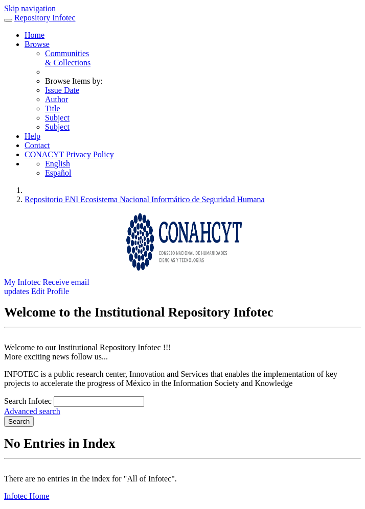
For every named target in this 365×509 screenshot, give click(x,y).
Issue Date (62, 90)
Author (56, 99)
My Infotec (22, 282)
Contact (37, 145)
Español (58, 172)
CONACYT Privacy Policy (69, 154)
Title (52, 108)
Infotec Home (26, 496)
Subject (57, 117)
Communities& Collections (67, 58)
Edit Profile (50, 291)
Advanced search (32, 411)
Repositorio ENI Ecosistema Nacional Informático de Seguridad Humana (145, 199)
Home (34, 35)
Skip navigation (30, 8)
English (57, 163)
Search (19, 421)
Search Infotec (28, 401)
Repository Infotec (45, 17)
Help (32, 136)
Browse (37, 44)
